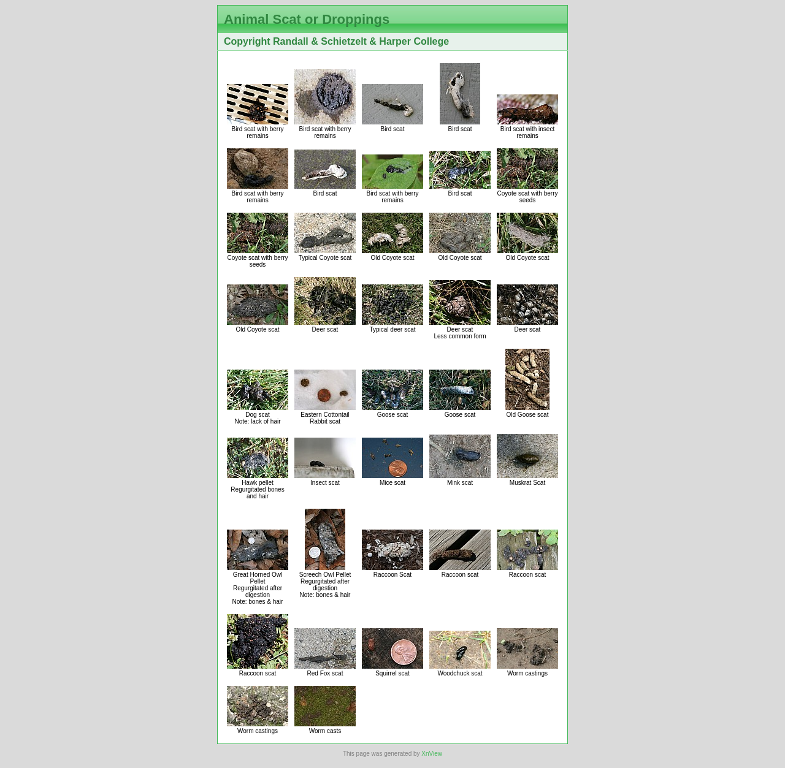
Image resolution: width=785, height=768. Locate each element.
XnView (431, 753)
